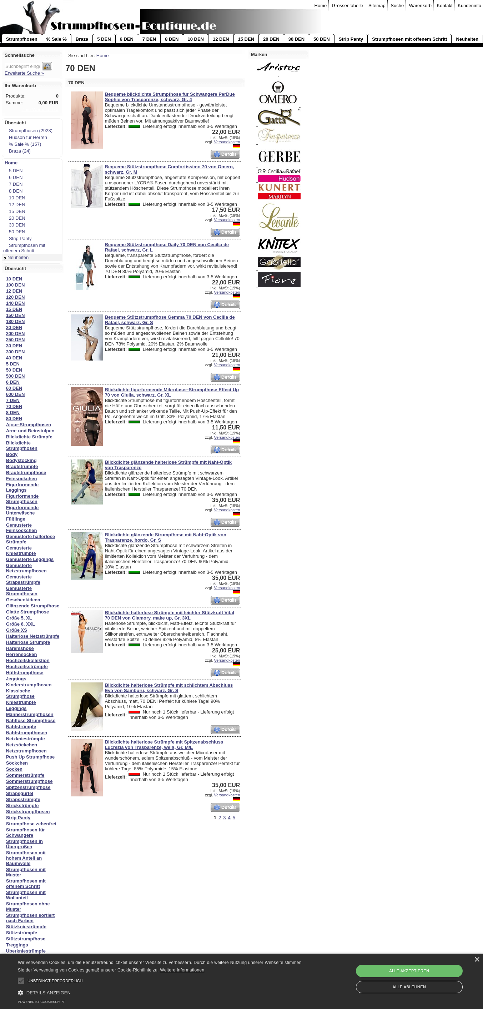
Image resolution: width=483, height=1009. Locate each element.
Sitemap (377, 5)
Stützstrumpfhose (26, 938)
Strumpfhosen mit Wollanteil (26, 895)
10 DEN (195, 39)
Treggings (17, 945)
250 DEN (15, 339)
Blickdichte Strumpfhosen (21, 445)
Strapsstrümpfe (23, 799)
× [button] (476, 960)
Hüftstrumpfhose (25, 672)
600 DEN (15, 394)
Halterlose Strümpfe (28, 642)
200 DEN (15, 333)
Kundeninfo (469, 5)
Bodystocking (21, 460)
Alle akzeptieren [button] (409, 971)
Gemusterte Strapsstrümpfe (23, 579)
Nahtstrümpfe (21, 726)
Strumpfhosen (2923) (28, 130)
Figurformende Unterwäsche (22, 510)
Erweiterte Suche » (24, 73)
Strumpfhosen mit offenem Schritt (409, 39)
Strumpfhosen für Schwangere (25, 832)
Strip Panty (351, 39)
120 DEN (15, 297)
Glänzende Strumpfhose (33, 605)
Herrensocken (21, 654)
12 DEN (221, 39)
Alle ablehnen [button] (409, 987)
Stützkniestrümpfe (26, 926)
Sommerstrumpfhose (29, 781)
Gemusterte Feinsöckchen (21, 527)
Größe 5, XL (19, 618)
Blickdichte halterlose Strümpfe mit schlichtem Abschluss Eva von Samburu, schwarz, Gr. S (169, 687)
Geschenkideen (23, 599)
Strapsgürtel (20, 793)
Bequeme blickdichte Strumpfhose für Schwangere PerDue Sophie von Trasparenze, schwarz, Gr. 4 (170, 96)
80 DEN (14, 418)
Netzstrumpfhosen (26, 751)
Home (321, 5)
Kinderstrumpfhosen (29, 684)
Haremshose (20, 648)
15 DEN (246, 39)
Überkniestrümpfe (26, 951)
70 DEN (14, 406)
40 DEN (14, 358)
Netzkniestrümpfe (25, 738)
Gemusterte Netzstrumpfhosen (26, 568)
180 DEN (15, 321)
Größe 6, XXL (20, 624)
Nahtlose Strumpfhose (31, 720)
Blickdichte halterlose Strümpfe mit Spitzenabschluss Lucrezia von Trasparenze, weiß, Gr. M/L (164, 744)
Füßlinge (15, 519)
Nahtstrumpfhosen (26, 732)
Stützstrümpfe (21, 932)
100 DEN (15, 285)
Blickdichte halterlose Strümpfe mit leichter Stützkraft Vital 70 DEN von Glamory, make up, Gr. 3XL (169, 615)
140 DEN (15, 303)
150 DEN (15, 315)
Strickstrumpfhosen (28, 811)
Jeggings (16, 678)
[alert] (241, 981)
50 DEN (321, 39)
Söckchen (17, 763)
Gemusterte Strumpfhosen (21, 591)
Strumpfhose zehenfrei (31, 823)
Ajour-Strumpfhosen (28, 424)
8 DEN (171, 39)
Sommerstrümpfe (25, 775)
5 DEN (104, 39)
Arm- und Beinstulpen (30, 430)
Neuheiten (467, 39)
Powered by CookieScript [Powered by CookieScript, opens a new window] (41, 1002)
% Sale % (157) (22, 144)
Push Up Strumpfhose (30, 757)
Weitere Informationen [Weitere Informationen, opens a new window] (182, 970)
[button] (21, 981)
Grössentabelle (347, 5)
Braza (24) (17, 151)
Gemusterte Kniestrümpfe (21, 550)
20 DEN (271, 39)
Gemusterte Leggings (30, 559)
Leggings (16, 708)
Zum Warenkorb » (40, 109)
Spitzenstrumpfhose (28, 787)
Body (12, 454)
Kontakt (445, 5)
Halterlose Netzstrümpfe (33, 636)
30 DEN (296, 39)
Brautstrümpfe (22, 466)
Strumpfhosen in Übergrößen (24, 844)
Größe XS (16, 630)
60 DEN (14, 388)
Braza (82, 39)
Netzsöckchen (21, 744)
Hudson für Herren (25, 137)
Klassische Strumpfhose (20, 693)
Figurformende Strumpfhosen (22, 498)
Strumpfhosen (21, 39)
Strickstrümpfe (22, 805)
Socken (14, 769)
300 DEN (15, 351)
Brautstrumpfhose (26, 472)
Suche (397, 5)
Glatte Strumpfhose (27, 612)
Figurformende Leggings (22, 487)
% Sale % (56, 39)
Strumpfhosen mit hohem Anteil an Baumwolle (26, 858)
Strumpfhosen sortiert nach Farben (30, 918)
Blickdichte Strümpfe (29, 436)
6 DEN (127, 39)
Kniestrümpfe (21, 702)
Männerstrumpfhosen (30, 714)
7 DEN (149, 39)
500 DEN (15, 376)
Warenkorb (420, 5)
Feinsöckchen (21, 478)
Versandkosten (227, 142)
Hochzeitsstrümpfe (27, 666)
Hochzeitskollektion (28, 660)
